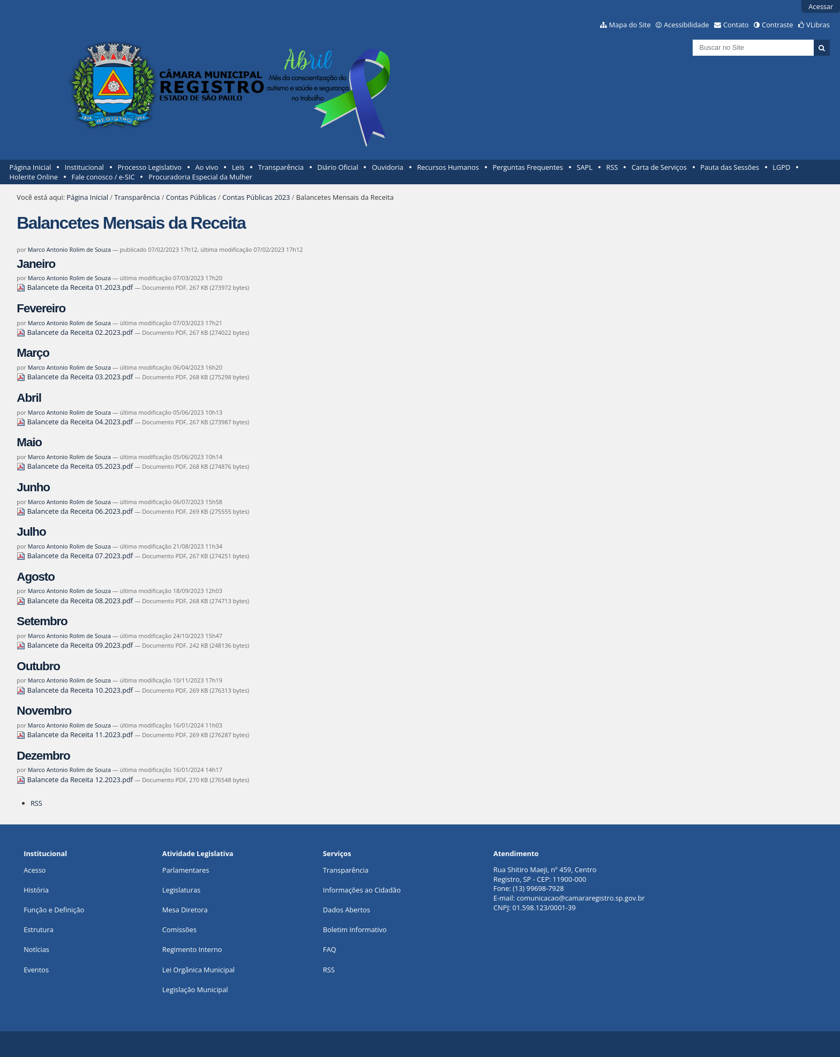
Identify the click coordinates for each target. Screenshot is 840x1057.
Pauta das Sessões (729, 167)
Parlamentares (185, 870)
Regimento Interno (192, 949)
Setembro (42, 621)
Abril (29, 397)
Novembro (44, 710)
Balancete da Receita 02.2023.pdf (75, 332)
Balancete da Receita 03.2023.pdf (75, 376)
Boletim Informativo (355, 929)
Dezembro (43, 755)
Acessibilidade (686, 24)
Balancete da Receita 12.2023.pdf (75, 779)
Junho (33, 487)
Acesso (35, 870)
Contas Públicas (191, 197)
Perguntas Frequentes (527, 167)
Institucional (84, 167)
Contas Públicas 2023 (256, 197)
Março (33, 352)
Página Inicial (30, 167)
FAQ (329, 949)
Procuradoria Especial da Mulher (200, 177)
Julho (31, 531)
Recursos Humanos (447, 167)
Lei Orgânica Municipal (198, 969)
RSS (612, 167)
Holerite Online (34, 177)
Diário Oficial (337, 167)
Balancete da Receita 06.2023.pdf (75, 511)
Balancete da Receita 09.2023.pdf (75, 645)
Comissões (179, 929)
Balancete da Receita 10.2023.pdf (75, 690)
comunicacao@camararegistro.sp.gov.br (580, 898)
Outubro (38, 666)
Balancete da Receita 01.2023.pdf (75, 287)
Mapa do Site (630, 24)
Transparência (281, 167)
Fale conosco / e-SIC (103, 177)
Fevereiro (41, 308)
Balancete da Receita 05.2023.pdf (75, 466)
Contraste (777, 24)
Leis (238, 167)
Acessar (820, 6)
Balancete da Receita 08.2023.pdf (75, 600)
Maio (29, 442)
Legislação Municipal (195, 989)
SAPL (584, 167)
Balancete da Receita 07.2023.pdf (75, 555)
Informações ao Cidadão (362, 890)
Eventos (36, 969)
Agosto (35, 576)
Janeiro (36, 264)
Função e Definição (54, 909)
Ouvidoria (387, 167)
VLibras (818, 24)
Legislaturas (181, 890)
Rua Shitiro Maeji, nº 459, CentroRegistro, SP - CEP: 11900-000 (544, 874)
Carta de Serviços (659, 167)
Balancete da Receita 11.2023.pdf (75, 734)
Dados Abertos (346, 909)
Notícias (36, 949)
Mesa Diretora (185, 909)
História (36, 890)
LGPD (781, 167)
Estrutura (39, 929)
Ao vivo (207, 167)
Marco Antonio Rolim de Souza (69, 249)
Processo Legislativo (149, 167)
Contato (736, 24)
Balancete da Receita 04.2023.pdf (75, 421)
